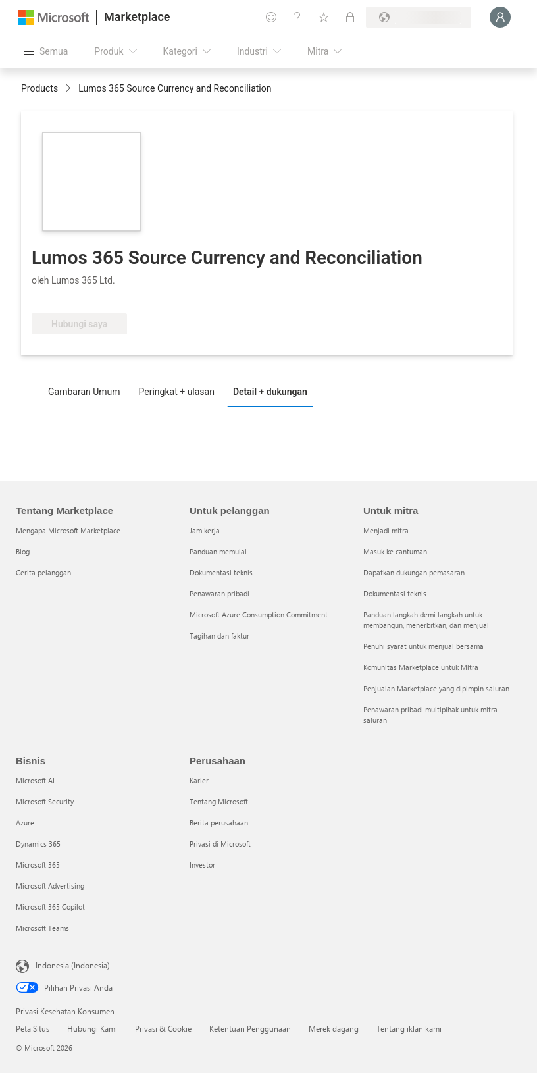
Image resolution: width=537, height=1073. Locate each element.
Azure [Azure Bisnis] (25, 822)
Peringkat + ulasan (177, 391)
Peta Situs (32, 1028)
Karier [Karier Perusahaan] (199, 780)
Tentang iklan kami (409, 1028)
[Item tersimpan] (323, 17)
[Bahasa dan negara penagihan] (418, 17)
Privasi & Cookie (163, 1028)
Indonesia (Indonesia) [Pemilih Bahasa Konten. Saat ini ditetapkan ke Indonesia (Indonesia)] (73, 965)
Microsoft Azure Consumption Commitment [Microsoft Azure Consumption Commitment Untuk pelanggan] (259, 614)
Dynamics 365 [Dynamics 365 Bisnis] (38, 844)
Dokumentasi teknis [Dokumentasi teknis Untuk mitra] (394, 593)
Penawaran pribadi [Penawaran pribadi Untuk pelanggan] (219, 593)
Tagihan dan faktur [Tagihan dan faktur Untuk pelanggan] (219, 636)
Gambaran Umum (84, 391)
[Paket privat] (350, 17)
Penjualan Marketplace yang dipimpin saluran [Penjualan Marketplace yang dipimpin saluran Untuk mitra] (436, 688)
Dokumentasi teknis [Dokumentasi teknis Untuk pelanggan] (221, 572)
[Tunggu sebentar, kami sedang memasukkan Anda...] (500, 17)
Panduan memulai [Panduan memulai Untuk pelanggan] (218, 551)
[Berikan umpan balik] (271, 17)
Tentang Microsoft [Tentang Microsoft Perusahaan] (219, 801)
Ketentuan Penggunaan (250, 1028)
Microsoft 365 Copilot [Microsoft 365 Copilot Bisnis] (50, 907)
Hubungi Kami (92, 1028)
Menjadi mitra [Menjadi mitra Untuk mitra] (386, 530)
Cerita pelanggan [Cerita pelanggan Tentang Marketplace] (43, 572)
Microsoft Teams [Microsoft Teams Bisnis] (42, 928)
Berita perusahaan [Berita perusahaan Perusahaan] (219, 822)
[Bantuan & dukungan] (297, 17)
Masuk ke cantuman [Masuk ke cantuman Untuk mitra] (395, 551)
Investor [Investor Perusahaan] (202, 865)
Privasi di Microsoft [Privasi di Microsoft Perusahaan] (220, 844)
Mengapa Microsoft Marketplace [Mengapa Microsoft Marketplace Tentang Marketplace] (68, 530)
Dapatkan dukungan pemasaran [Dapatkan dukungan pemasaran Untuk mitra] (414, 572)
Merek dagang (334, 1028)
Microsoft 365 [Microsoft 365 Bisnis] (38, 865)
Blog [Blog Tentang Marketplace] (23, 551)
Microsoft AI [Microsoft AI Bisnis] (35, 780)
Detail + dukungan (270, 391)
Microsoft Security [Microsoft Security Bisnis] (45, 801)
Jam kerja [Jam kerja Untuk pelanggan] (205, 530)
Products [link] (39, 88)
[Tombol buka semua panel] (45, 51)
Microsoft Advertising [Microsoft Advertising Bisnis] (50, 886)
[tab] (87, 391)
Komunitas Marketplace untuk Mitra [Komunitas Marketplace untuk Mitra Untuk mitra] (420, 667)
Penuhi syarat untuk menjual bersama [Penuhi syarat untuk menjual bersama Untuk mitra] (423, 646)
